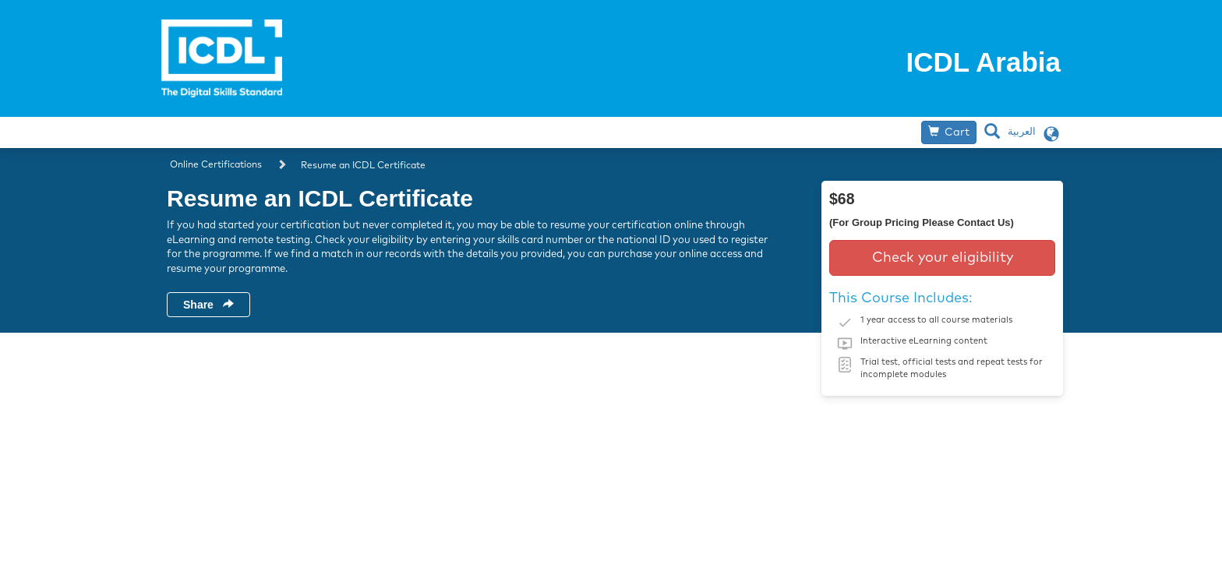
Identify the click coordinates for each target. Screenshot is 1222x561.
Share (208, 304)
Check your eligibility (942, 258)
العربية (1022, 132)
